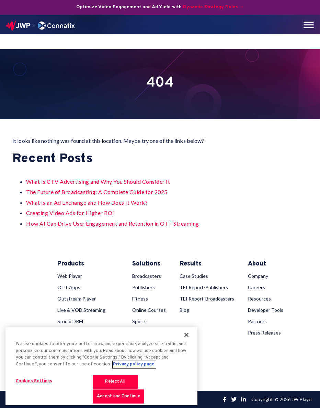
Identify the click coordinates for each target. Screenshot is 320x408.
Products (70, 264)
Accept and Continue (118, 400)
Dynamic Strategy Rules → (213, 7)
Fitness (140, 299)
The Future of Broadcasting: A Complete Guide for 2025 (97, 192)
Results (191, 264)
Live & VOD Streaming (81, 310)
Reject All (115, 385)
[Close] (186, 338)
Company (258, 276)
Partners (257, 321)
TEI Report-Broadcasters (207, 299)
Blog (184, 310)
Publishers (143, 287)
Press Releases (264, 333)
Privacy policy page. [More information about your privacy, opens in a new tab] (134, 368)
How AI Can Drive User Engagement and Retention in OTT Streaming (112, 223)
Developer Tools (265, 310)
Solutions (146, 264)
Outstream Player (76, 299)
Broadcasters (146, 276)
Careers (256, 287)
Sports (139, 321)
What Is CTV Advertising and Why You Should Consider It (98, 181)
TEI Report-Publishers (204, 287)
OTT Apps (68, 287)
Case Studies (194, 276)
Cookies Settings (34, 385)
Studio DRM (70, 321)
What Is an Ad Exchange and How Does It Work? (87, 202)
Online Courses (149, 310)
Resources (259, 299)
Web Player (69, 276)
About (257, 264)
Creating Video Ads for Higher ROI (70, 212)
